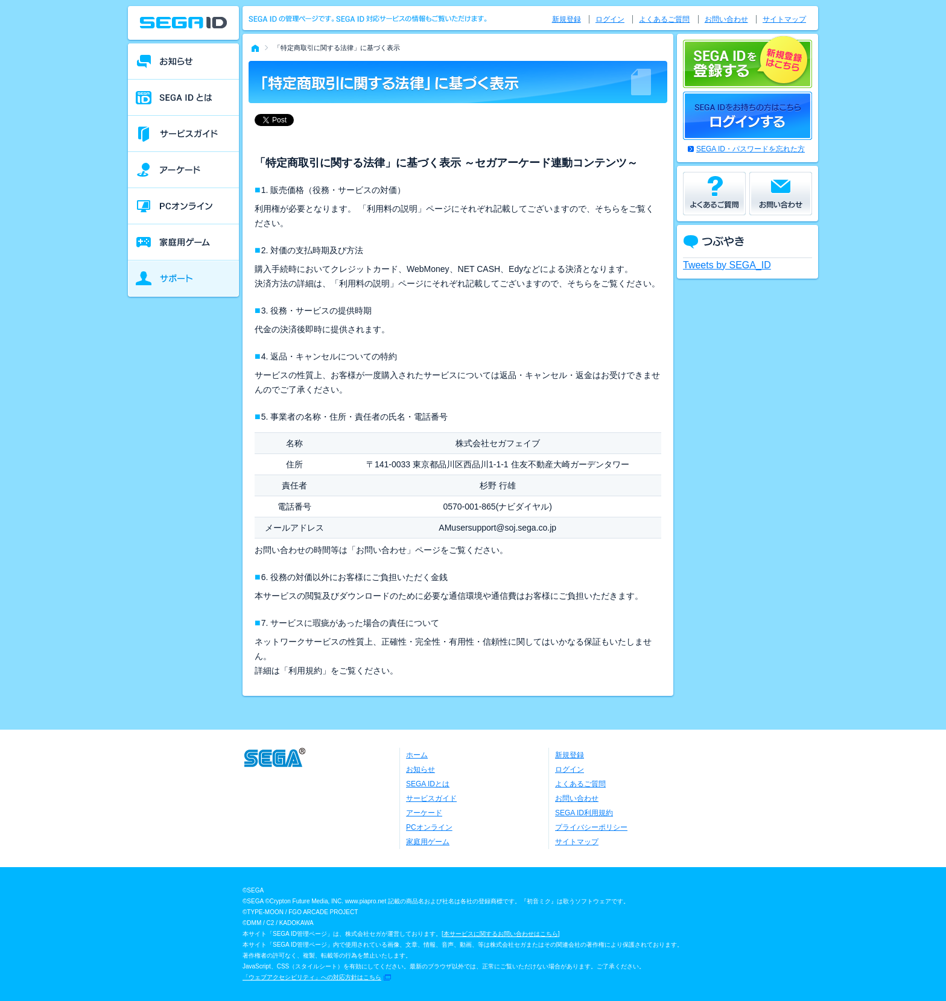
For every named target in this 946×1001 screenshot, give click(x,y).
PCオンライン (429, 827)
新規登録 (566, 19)
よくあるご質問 (664, 19)
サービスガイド (431, 798)
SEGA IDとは (427, 784)
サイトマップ (784, 19)
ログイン (609, 19)
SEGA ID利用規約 (584, 813)
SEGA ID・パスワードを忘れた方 (750, 149)
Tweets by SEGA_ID (727, 265)
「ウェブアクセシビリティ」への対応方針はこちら (312, 977)
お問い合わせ (726, 19)
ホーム (417, 755)
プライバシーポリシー (591, 827)
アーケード (424, 813)
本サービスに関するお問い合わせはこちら (500, 933)
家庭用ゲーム (427, 842)
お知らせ (420, 769)
